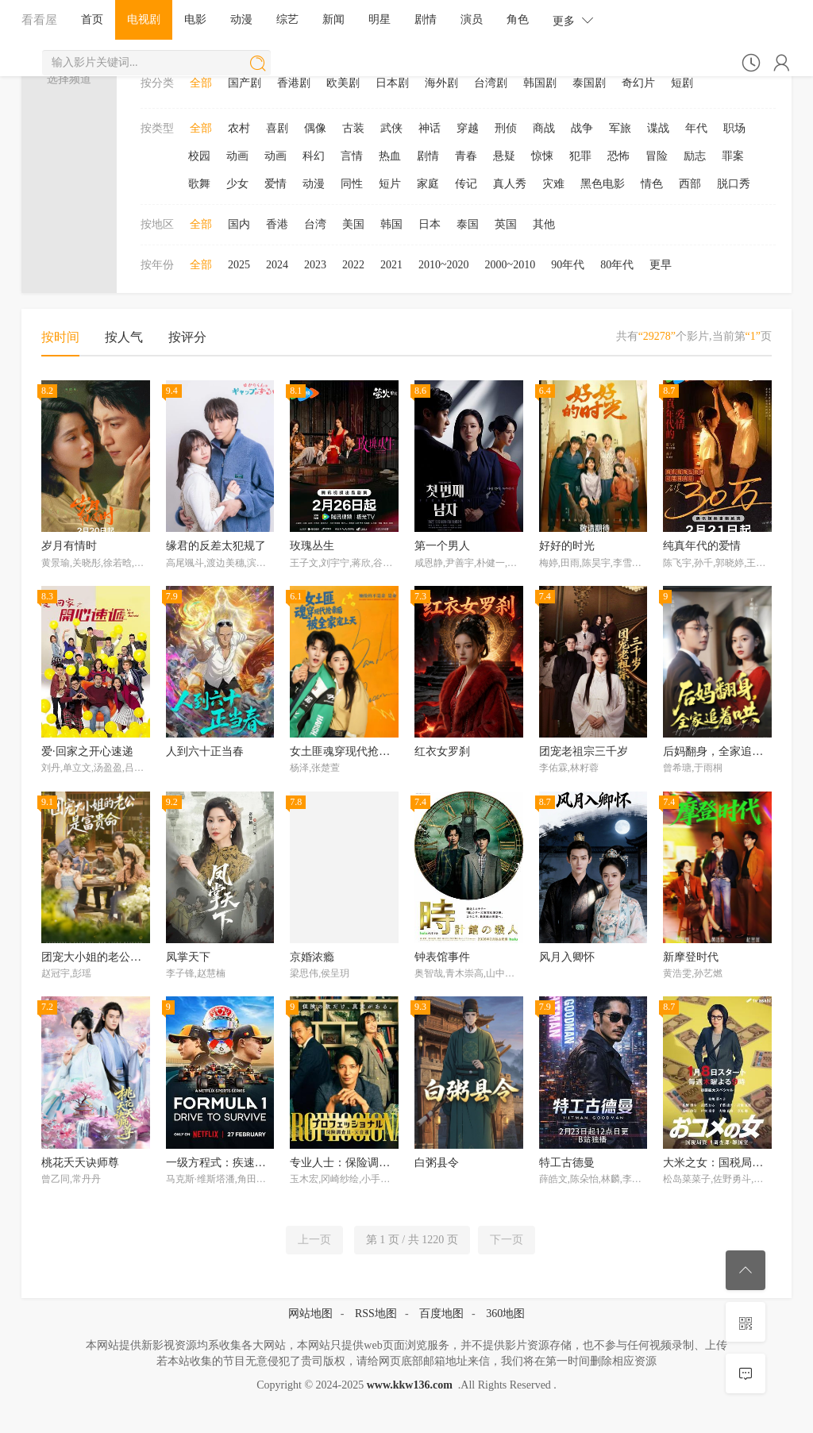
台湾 (315, 224)
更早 (660, 265)
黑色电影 (602, 184)
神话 (429, 128)
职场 (734, 128)
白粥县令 (436, 1163)
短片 (390, 184)
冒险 (656, 156)
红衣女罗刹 (442, 751)
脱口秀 (733, 184)
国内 (239, 224)
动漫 (241, 19)
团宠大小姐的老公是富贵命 (108, 957)
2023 (315, 265)
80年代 (617, 265)
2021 (391, 265)
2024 (277, 265)
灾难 (553, 184)
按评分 (187, 337)
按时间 (60, 337)
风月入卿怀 (567, 957)
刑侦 (506, 128)
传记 (466, 184)
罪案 (733, 156)
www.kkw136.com (410, 1385)
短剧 (682, 83)
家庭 (428, 184)
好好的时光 (567, 546)
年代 (696, 128)
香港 (277, 224)
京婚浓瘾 (312, 957)
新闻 (333, 19)
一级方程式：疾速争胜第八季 (238, 1163)
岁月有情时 (69, 546)
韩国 (391, 224)
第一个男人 (442, 546)
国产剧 (244, 83)
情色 (652, 184)
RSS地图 (376, 1313)
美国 (353, 224)
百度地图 (441, 1313)
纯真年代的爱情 (702, 546)
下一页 (506, 1240)
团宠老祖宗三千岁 (583, 751)
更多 (573, 20)
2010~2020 (443, 265)
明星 (379, 19)
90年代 (567, 265)
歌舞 (199, 184)
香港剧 (293, 83)
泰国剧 (589, 83)
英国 (506, 224)
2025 (239, 265)
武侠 (391, 128)
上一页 (314, 1240)
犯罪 (580, 156)
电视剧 (143, 19)
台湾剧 (490, 83)
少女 (237, 184)
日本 (429, 224)
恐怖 (618, 156)
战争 (582, 128)
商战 (544, 128)
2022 (353, 265)
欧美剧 (343, 83)
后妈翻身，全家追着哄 (718, 751)
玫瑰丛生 (312, 546)
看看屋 (39, 19)
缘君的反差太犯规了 (216, 546)
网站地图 (310, 1313)
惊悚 (542, 156)
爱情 (275, 184)
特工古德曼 (567, 1163)
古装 (353, 128)
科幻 (313, 156)
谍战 (658, 128)
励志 (695, 156)
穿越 (468, 128)
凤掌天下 (188, 957)
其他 (544, 224)
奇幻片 (638, 83)
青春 (466, 156)
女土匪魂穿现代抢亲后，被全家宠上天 (384, 751)
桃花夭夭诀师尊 (80, 1163)
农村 (239, 128)
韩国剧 (540, 83)
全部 (201, 83)
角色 (518, 19)
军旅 (620, 128)
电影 (195, 19)
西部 (690, 184)
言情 (352, 156)
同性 (352, 184)
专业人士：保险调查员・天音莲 (367, 1163)
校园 (199, 156)
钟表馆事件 (442, 957)
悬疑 (504, 156)
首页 (92, 19)
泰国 (468, 224)
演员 (471, 19)
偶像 (315, 128)
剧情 (425, 19)
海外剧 (441, 83)
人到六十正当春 (205, 751)
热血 (390, 156)
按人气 (124, 337)
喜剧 (277, 128)
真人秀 (509, 184)
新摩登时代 (691, 957)
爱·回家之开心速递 (87, 751)
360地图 (505, 1313)
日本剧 (392, 83)
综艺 (287, 19)
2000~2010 (510, 265)
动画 (237, 156)
